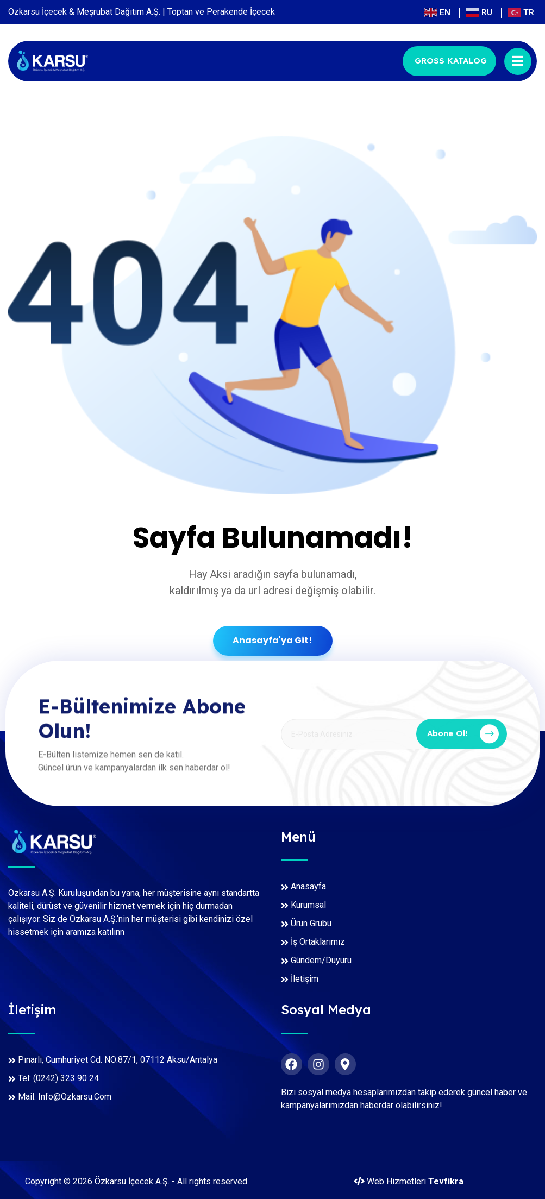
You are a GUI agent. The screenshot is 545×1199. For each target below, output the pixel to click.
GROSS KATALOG (451, 60)
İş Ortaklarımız (318, 942)
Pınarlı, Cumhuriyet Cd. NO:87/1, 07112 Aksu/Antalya (117, 1059)
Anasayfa (308, 886)
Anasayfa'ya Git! (272, 640)
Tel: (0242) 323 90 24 (58, 1078)
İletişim (304, 979)
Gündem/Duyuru (321, 960)
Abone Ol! (463, 739)
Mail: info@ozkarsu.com (64, 1096)
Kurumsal (308, 905)
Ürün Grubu (311, 923)
